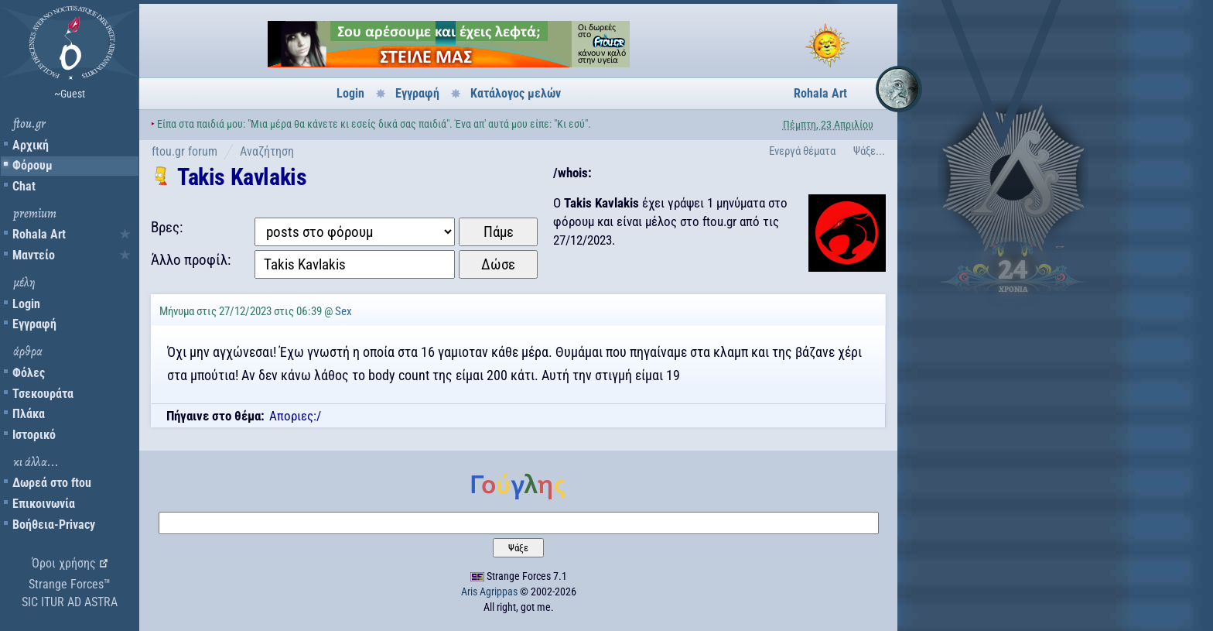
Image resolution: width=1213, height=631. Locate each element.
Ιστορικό (34, 434)
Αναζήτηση (267, 151)
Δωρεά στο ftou (51, 482)
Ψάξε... (869, 151)
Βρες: (167, 227)
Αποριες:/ (295, 416)
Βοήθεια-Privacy (53, 524)
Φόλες (28, 372)
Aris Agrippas (489, 591)
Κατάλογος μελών (515, 93)
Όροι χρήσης (64, 563)
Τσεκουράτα (42, 393)
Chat (24, 186)
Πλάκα (28, 413)
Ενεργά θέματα (802, 151)
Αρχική (30, 145)
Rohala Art (39, 234)
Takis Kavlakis (241, 176)
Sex (343, 311)
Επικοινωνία (43, 503)
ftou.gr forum (184, 151)
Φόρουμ (32, 165)
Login (26, 304)
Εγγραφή (34, 324)
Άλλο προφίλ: (191, 260)
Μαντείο (33, 255)
